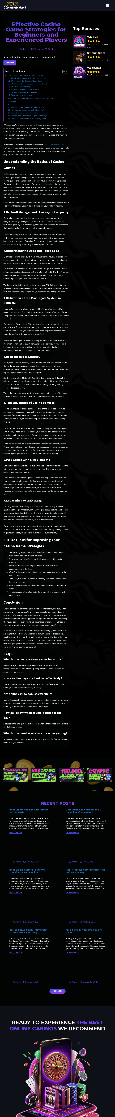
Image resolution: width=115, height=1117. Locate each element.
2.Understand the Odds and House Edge (26, 81)
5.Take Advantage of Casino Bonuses (25, 89)
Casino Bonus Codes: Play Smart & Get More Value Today (28, 931)
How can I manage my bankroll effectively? (27, 110)
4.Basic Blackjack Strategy (21, 87)
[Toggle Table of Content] (63, 71)
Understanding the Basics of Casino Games (25, 75)
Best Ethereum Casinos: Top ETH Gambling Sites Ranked (85, 811)
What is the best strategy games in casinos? (28, 107)
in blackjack (49, 184)
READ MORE (15, 832)
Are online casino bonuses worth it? (25, 113)
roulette (17, 312)
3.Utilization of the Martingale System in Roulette (30, 84)
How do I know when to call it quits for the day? (29, 116)
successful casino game (54, 144)
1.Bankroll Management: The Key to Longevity (28, 78)
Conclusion (11, 101)
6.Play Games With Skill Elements (24, 92)
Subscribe (10, 63)
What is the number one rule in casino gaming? (28, 118)
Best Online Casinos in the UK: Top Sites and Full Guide (27, 871)
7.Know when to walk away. (21, 95)
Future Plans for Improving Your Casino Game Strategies (30, 98)
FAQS (9, 104)
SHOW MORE (57, 991)
